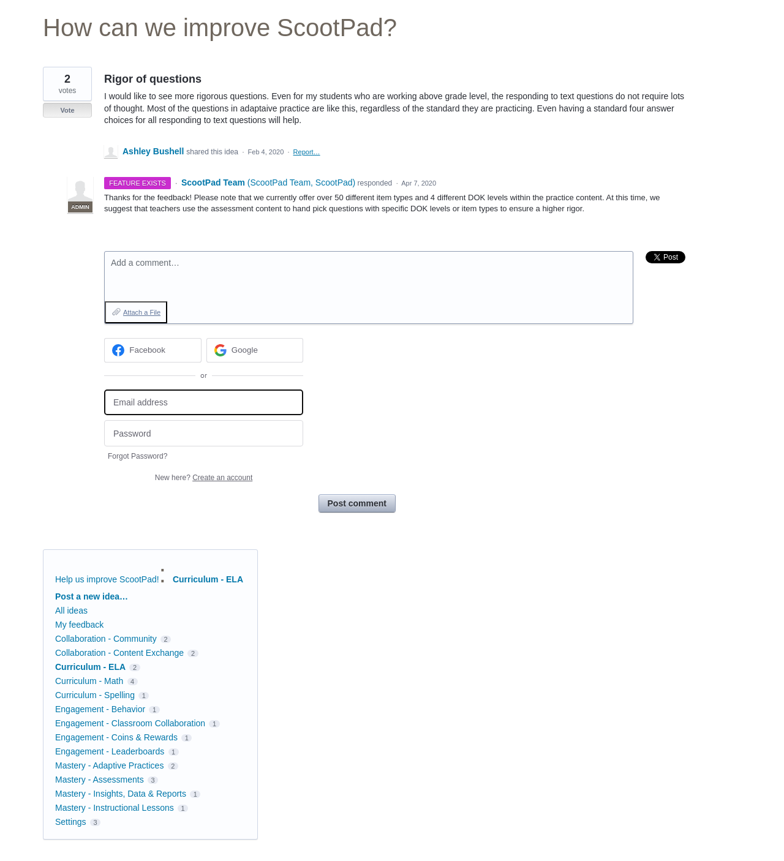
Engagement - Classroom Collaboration (130, 723)
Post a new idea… (91, 596)
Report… (306, 152)
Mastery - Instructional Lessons (114, 808)
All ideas (71, 610)
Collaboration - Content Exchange (119, 653)
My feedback (79, 625)
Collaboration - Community (106, 639)
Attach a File (141, 312)
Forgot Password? (137, 456)
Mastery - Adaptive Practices (109, 765)
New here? (203, 477)
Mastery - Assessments (99, 779)
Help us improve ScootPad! (107, 579)
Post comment (357, 503)
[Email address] (203, 402)
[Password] (203, 433)
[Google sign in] (255, 350)
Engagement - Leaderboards (109, 751)
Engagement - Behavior (100, 709)
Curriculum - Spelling (95, 695)
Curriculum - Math (89, 681)
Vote (67, 110)
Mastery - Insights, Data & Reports (120, 794)
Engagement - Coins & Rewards (116, 737)
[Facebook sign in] (153, 350)
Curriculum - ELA (208, 579)
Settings (70, 822)
